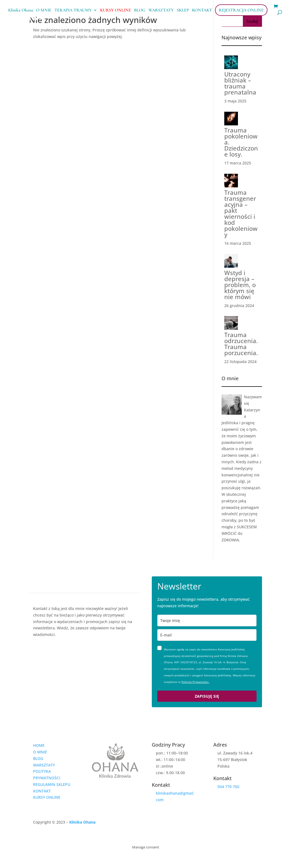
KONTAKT (202, 10)
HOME (39, 745)
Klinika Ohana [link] (82, 822)
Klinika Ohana (20, 10)
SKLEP (183, 10)
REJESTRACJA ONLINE (241, 10)
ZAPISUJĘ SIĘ (207, 696)
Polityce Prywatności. (195, 682)
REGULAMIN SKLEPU (51, 784)
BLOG (140, 10)
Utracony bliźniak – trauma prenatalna (240, 83)
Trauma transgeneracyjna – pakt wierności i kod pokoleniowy (241, 213)
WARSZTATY (161, 10)
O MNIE (43, 10)
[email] (206, 635)
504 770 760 (228, 786)
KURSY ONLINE (115, 10)
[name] (206, 620)
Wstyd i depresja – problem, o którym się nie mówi (240, 285)
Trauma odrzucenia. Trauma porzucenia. (241, 344)
